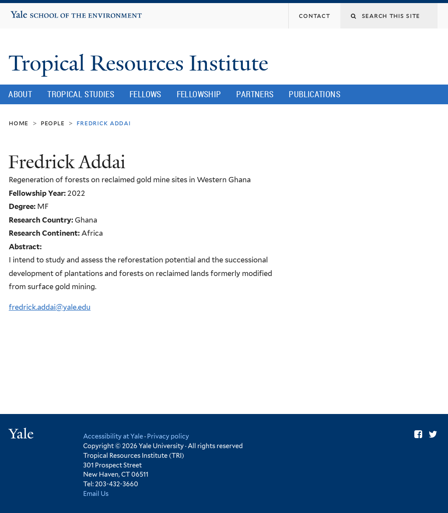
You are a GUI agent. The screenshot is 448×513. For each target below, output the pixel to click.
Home (18, 123)
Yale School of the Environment (37, 11)
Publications (314, 94)
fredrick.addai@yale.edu (50, 307)
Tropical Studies (80, 94)
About (20, 94)
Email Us (95, 493)
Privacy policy (168, 436)
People (53, 123)
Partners (254, 94)
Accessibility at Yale (113, 436)
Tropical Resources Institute (140, 63)
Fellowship (199, 94)
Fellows (145, 94)
